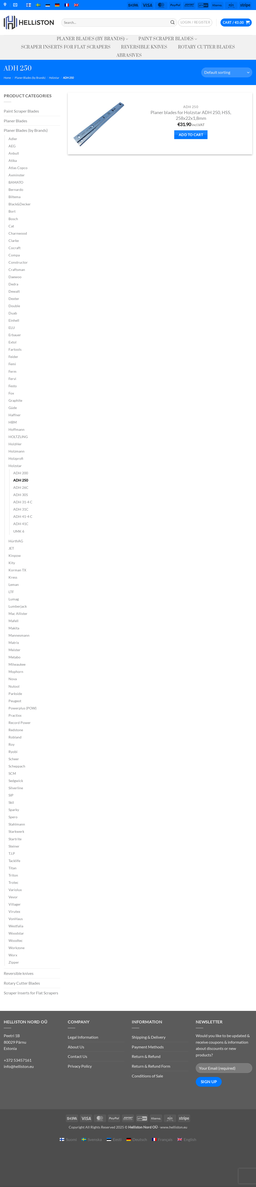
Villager (14, 904)
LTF (11, 592)
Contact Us (77, 1056)
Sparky (13, 810)
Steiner (14, 846)
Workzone (16, 948)
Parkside (15, 693)
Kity (11, 563)
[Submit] (172, 22)
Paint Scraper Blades (167, 39)
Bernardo (15, 189)
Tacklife (14, 861)
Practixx (15, 715)
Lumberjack (17, 606)
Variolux (15, 890)
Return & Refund (146, 1056)
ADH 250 (20, 480)
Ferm (12, 371)
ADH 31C (20, 509)
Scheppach (16, 766)
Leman (13, 584)
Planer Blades (15, 120)
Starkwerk (16, 831)
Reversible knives (144, 47)
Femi (12, 364)
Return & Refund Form (151, 1066)
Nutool (14, 686)
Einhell (13, 320)
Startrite (15, 839)
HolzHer (15, 444)
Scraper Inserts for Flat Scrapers (66, 47)
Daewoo (15, 277)
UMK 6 (18, 531)
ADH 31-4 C (22, 502)
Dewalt (14, 291)
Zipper (13, 962)
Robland (15, 737)
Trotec (13, 882)
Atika (12, 160)
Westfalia (15, 926)
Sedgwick (15, 780)
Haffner (14, 415)
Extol (12, 342)
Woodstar (16, 933)
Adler (12, 139)
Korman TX (17, 570)
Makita (13, 628)
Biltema (14, 197)
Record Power (19, 722)
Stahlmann (16, 824)
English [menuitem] (190, 1139)
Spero (13, 817)
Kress (12, 577)
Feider (13, 356)
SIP (11, 795)
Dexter (13, 298)
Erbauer (14, 335)
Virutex (14, 911)
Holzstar (54, 77)
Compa (14, 255)
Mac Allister (18, 613)
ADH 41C (20, 524)
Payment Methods (148, 1046)
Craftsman (16, 269)
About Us (76, 1046)
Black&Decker (19, 204)
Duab (12, 313)
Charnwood (17, 233)
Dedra (13, 284)
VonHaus (15, 919)
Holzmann (16, 451)
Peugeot (14, 701)
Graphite (15, 400)
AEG (12, 146)
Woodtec (15, 940)
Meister (14, 650)
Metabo (14, 657)
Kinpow (14, 555)
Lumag (13, 599)
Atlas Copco (18, 168)
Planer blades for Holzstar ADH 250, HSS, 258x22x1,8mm (190, 115)
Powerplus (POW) (22, 708)
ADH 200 (20, 473)
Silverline (15, 788)
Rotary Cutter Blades (206, 47)
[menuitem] (29, 5)
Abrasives (129, 55)
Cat (11, 226)
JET (11, 548)
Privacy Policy (80, 1066)
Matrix (13, 642)
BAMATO (15, 182)
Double (14, 306)
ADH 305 (20, 495)
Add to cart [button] (191, 135)
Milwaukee (17, 664)
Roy (11, 744)
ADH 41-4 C (22, 516)
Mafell (13, 621)
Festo (12, 386)
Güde (12, 408)
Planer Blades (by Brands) (92, 39)
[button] (195, 23)
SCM (12, 773)
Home (7, 77)
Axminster (16, 175)
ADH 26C (20, 487)
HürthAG (15, 541)
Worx (12, 955)
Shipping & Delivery (149, 1037)
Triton (13, 875)
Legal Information (83, 1037)
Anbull (13, 153)
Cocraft (14, 248)
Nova (12, 679)
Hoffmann (16, 429)
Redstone (15, 730)
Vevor (13, 897)
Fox (11, 393)
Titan (12, 868)
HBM (12, 422)
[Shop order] (226, 72)
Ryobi (13, 751)
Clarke (13, 240)
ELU (11, 327)
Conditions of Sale (147, 1075)
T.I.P (11, 853)
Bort (12, 211)
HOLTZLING (18, 437)
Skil (11, 802)
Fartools (15, 349)
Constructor (18, 262)
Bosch (13, 219)
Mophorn (15, 671)
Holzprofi (15, 458)
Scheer (13, 759)
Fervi (12, 378)
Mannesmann (19, 635)
